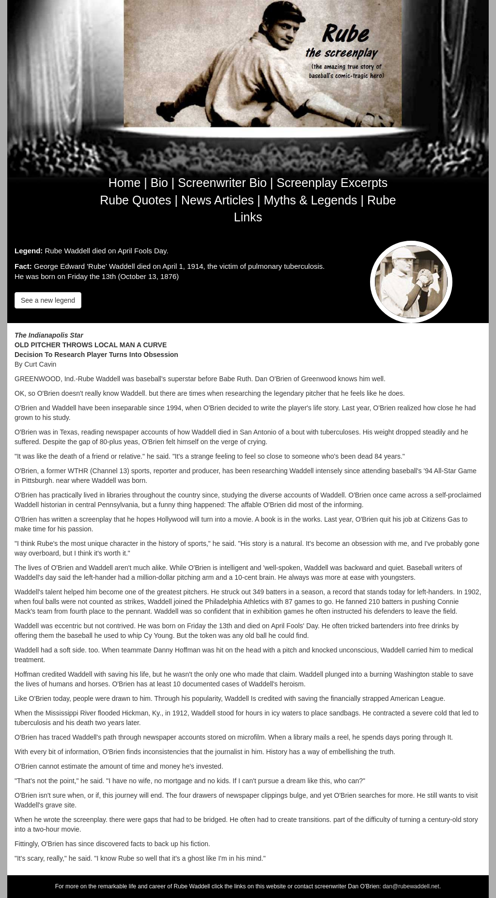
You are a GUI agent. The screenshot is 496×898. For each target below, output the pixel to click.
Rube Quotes (135, 200)
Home (124, 182)
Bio (159, 182)
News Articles (217, 200)
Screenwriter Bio (222, 182)
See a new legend (48, 300)
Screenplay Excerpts (332, 182)
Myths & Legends (310, 200)
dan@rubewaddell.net (411, 886)
